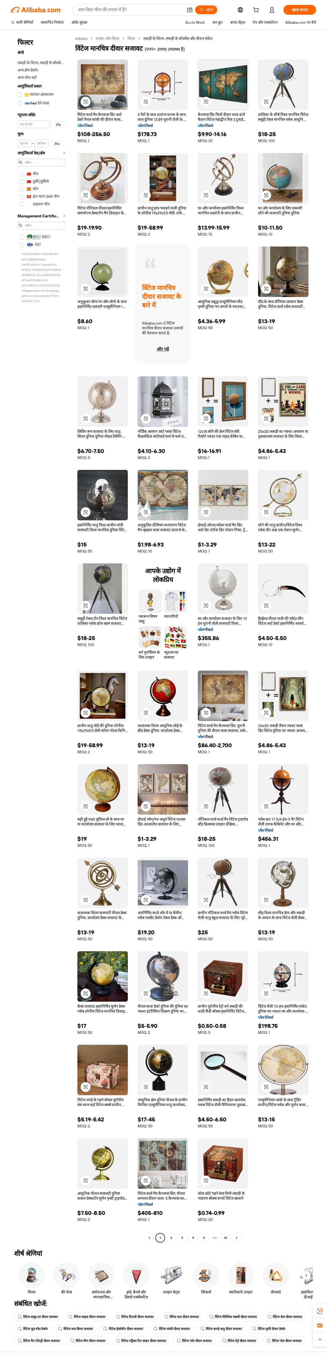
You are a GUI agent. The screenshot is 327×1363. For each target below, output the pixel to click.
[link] (320, 1311)
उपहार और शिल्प (107, 38)
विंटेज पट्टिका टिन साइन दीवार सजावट (141, 1341)
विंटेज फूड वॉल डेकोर (33, 1329)
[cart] (257, 10)
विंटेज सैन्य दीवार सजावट (87, 1341)
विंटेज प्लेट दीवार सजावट (194, 1341)
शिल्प (131, 38)
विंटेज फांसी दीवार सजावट (171, 1329)
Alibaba (81, 38)
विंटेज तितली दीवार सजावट (135, 1317)
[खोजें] (206, 9)
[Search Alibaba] (130, 10)
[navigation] (41, 639)
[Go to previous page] (149, 1238)
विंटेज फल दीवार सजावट (75, 1329)
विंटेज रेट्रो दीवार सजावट (239, 1341)
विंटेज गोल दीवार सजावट (284, 1341)
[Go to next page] (236, 1238)
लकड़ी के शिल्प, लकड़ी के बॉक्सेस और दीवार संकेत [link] (178, 38)
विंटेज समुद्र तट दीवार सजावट (38, 1317)
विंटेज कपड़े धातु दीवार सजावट (221, 1329)
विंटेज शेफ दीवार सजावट (284, 1317)
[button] (189, 10)
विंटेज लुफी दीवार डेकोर (268, 1329)
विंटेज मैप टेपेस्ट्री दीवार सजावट (39, 1341)
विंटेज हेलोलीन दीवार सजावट (123, 1329)
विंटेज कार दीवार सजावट (181, 1317)
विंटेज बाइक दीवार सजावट (86, 1317)
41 (225, 1238)
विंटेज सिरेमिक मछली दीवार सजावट (233, 1317)
